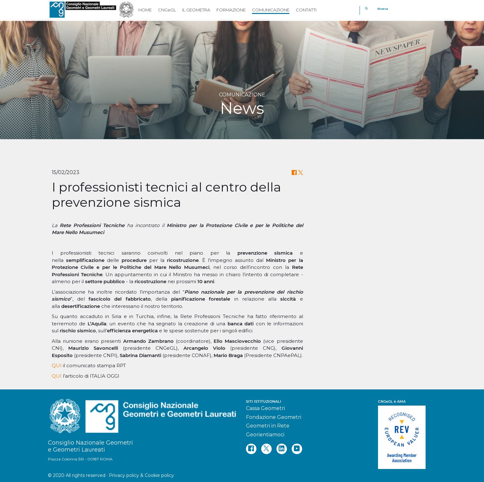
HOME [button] (145, 9)
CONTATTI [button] (306, 9)
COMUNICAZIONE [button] (270, 9)
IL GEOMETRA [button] (196, 9)
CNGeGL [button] (167, 9)
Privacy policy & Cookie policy (141, 475)
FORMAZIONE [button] (231, 9)
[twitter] (266, 449)
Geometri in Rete (267, 426)
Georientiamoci (265, 435)
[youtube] (297, 449)
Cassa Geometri (265, 408)
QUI (57, 365)
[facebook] (251, 449)
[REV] (407, 434)
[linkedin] (281, 449)
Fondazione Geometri (273, 417)
